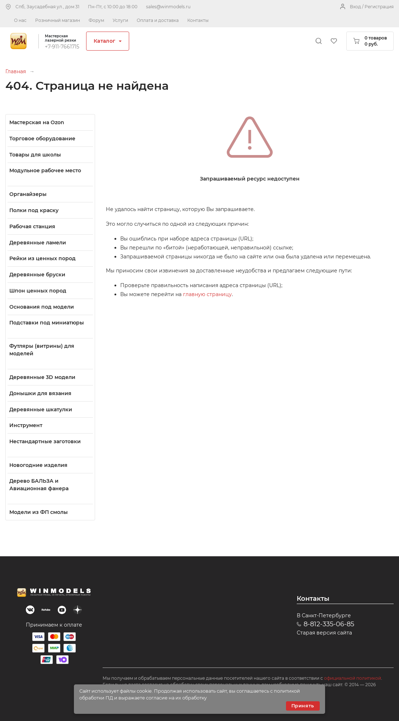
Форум (96, 20)
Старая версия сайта (324, 632)
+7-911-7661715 (62, 47)
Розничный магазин (57, 20)
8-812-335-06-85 (329, 624)
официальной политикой (352, 678)
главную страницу (207, 294)
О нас (20, 20)
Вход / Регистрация (372, 6)
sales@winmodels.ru (168, 6)
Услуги (120, 20)
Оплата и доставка (158, 20)
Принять (302, 705)
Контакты (197, 20)
